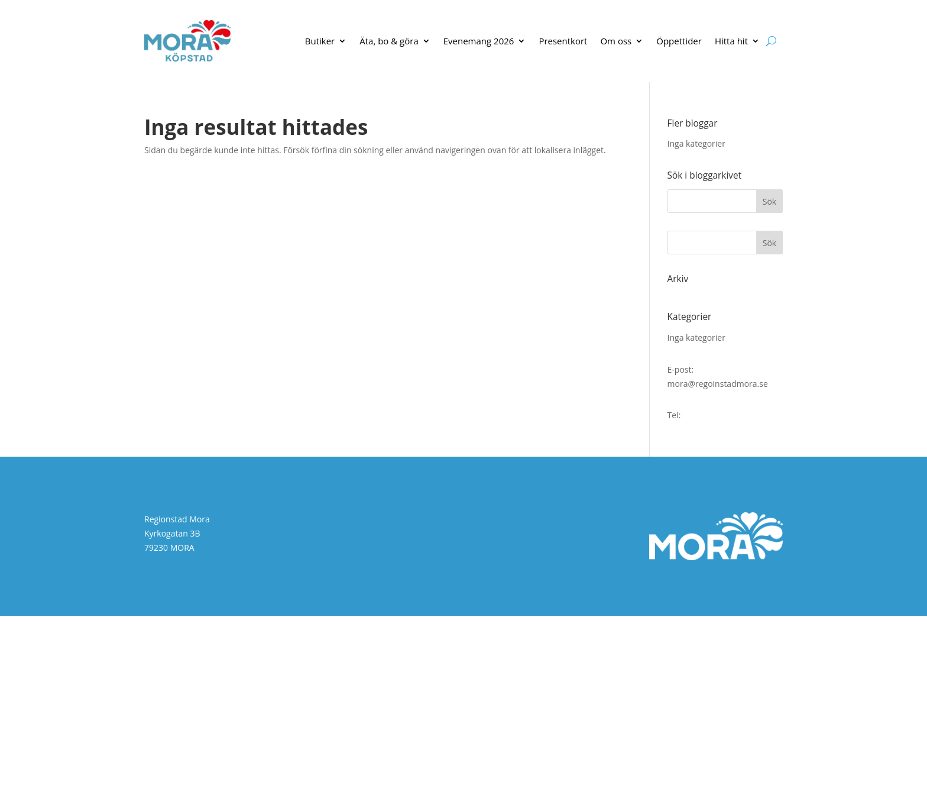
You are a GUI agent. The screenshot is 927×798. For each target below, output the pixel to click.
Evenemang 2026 (478, 41)
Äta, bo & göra (389, 41)
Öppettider (679, 41)
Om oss (615, 41)
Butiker (320, 41)
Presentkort (563, 41)
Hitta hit (731, 41)
